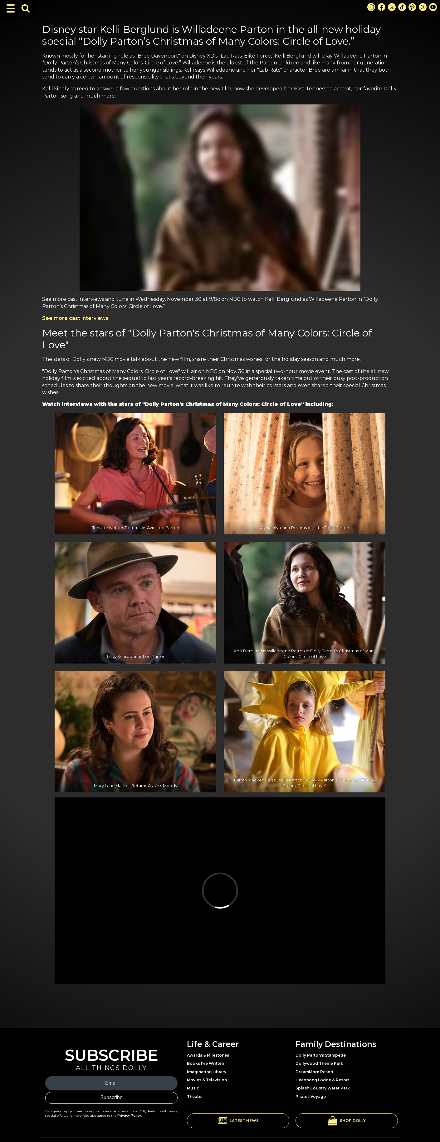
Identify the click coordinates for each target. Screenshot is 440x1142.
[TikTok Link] (402, 7)
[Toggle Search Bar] (25, 8)
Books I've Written (205, 1063)
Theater (195, 1096)
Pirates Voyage (311, 1096)
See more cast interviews (75, 318)
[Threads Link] (423, 7)
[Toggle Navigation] (10, 8)
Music (193, 1088)
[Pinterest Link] (412, 7)
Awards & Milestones (208, 1055)
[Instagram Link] (371, 7)
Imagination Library (206, 1071)
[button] (238, 1120)
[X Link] (392, 7)
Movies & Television (207, 1080)
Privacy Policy (129, 1116)
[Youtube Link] (433, 7)
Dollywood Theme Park (319, 1063)
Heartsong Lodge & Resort (322, 1080)
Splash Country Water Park (323, 1088)
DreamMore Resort (315, 1071)
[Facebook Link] (381, 7)
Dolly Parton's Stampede (321, 1055)
